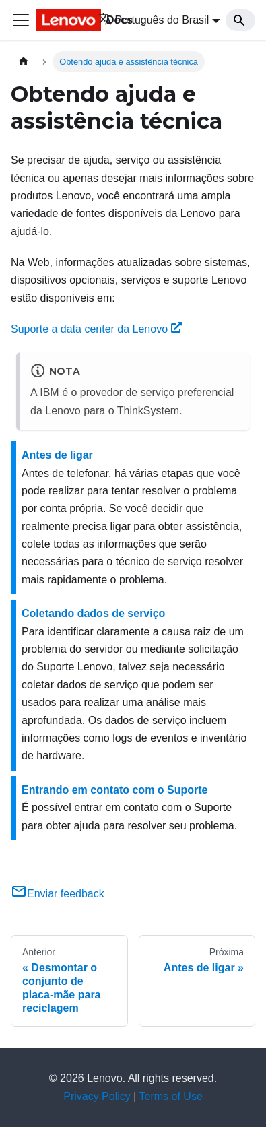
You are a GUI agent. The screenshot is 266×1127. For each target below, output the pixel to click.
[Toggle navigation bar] (21, 20)
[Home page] (23, 61)
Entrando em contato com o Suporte (114, 790)
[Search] (240, 20)
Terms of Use (171, 1096)
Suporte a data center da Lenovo (96, 329)
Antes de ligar (57, 455)
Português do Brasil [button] (153, 20)
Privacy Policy (97, 1096)
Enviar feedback (57, 893)
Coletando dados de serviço (93, 613)
